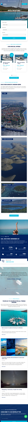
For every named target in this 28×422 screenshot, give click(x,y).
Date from (4, 27)
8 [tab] (13, 288)
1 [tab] (5, 288)
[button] (14, 6)
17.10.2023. (3, 391)
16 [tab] (22, 288)
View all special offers (14, 77)
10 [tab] (15, 288)
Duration (3, 32)
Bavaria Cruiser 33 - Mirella (6, 63)
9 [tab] (14, 288)
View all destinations (14, 215)
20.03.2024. (3, 329)
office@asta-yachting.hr (12, 1)
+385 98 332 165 (3, 1)
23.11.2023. (3, 360)
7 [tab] (12, 288)
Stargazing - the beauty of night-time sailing (12, 389)
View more (3, 334)
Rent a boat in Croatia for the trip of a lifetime (12, 327)
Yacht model (4, 22)
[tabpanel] (7, 63)
